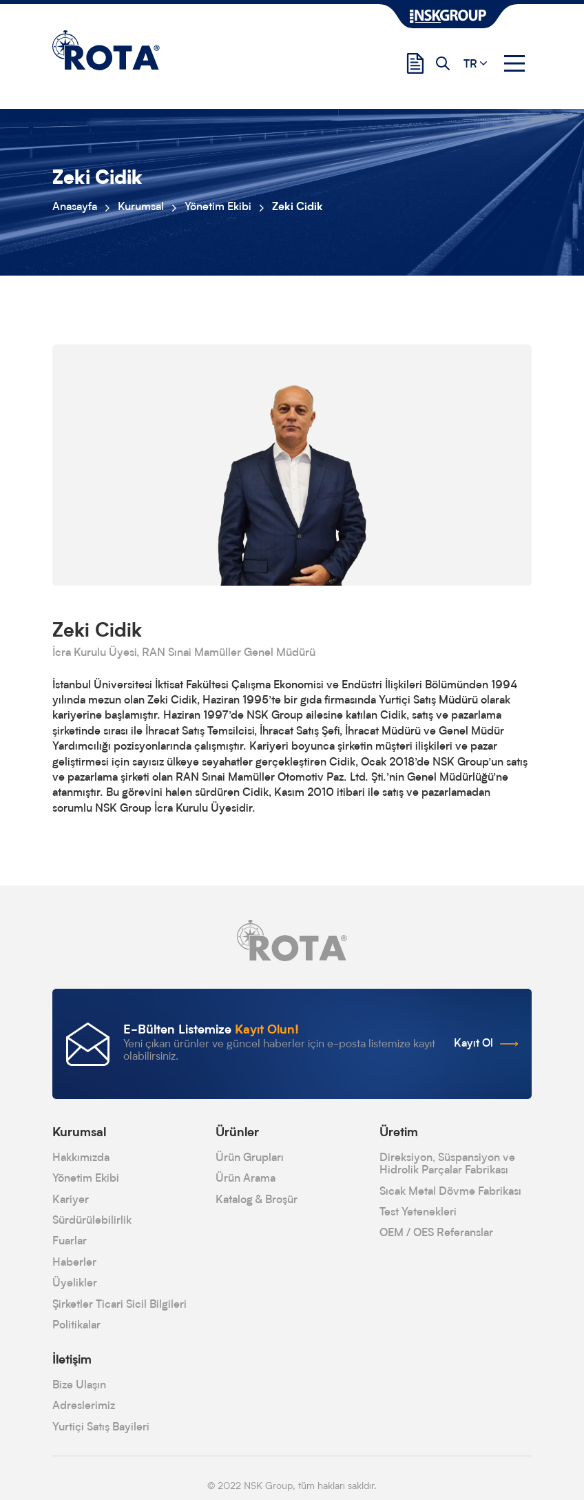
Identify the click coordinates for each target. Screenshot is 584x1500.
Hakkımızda (81, 1158)
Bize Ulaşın (79, 1385)
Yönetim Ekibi (218, 207)
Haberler (74, 1262)
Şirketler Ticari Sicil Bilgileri (119, 1305)
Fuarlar (69, 1241)
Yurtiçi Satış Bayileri (100, 1427)
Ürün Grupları (250, 1158)
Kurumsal (141, 207)
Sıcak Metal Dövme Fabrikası (450, 1192)
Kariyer (70, 1200)
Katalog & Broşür (257, 1200)
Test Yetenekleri (418, 1212)
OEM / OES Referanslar (436, 1233)
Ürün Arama (245, 1178)
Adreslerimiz (83, 1406)
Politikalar (76, 1325)
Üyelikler (74, 1283)
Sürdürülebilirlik (92, 1220)
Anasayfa (74, 207)
